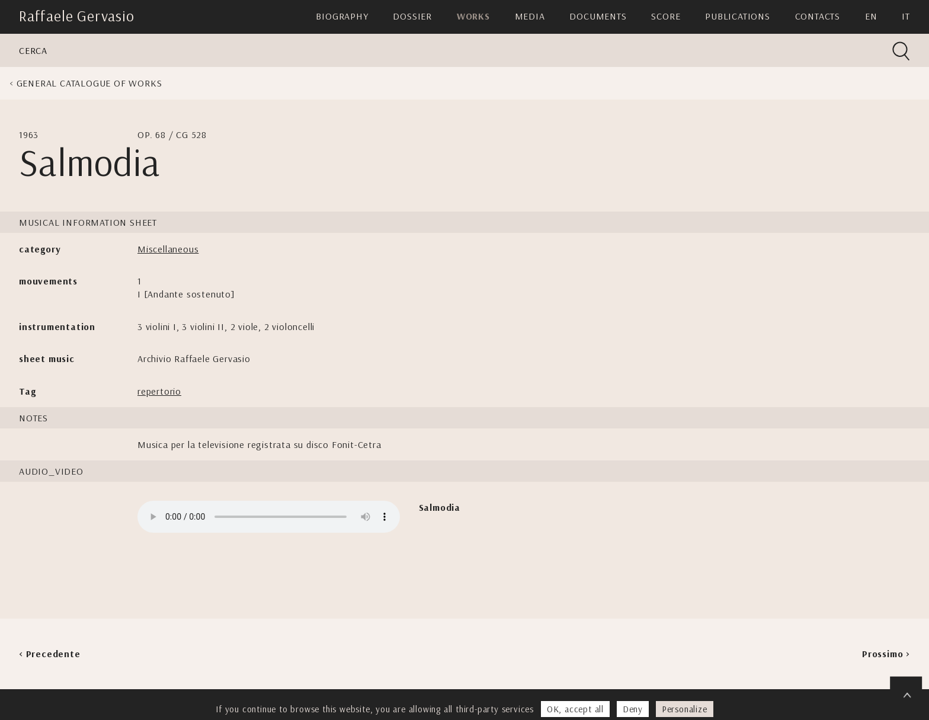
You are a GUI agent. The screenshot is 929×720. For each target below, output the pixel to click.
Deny (633, 709)
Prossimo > (886, 654)
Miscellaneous (167, 249)
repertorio (159, 391)
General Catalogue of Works (89, 83)
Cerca (33, 50)
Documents (597, 16)
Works (473, 16)
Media (530, 16)
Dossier (412, 16)
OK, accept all (575, 709)
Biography (342, 16)
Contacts (817, 16)
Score (665, 16)
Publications (737, 16)
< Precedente (50, 654)
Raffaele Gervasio (76, 15)
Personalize (684, 709)
